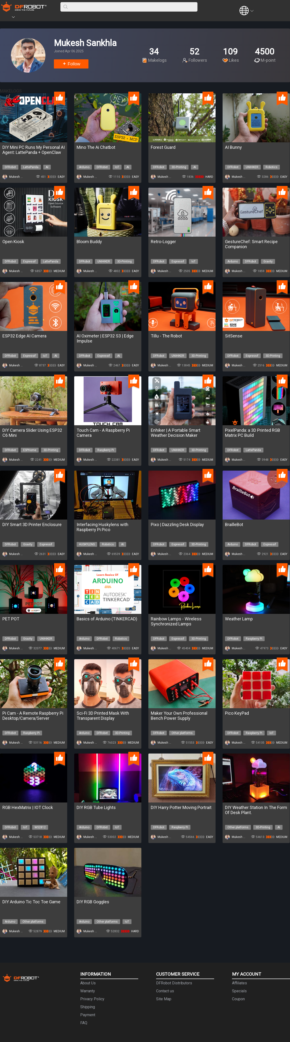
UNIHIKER (252, 167)
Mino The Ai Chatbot (96, 147)
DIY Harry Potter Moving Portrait (181, 807)
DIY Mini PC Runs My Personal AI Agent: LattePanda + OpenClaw (33, 150)
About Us (88, 983)
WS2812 (40, 827)
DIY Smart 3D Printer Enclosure (32, 524)
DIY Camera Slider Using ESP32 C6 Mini (32, 433)
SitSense (233, 335)
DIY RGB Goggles (93, 901)
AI (47, 167)
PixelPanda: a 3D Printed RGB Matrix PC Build (252, 433)
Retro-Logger (163, 241)
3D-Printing (179, 167)
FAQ (83, 1023)
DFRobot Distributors (174, 983)
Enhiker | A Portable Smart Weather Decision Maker (175, 433)
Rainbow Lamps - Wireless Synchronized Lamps (176, 621)
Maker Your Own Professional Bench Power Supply (179, 716)
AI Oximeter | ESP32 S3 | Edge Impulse (105, 338)
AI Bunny (233, 147)
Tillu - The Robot (166, 335)
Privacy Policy (92, 999)
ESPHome (29, 450)
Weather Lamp (239, 618)
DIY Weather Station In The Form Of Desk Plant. (256, 810)
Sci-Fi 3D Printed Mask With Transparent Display (103, 716)
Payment (87, 1015)
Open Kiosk (13, 241)
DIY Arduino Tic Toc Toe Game (31, 901)
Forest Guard (163, 147)
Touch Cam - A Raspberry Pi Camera (103, 433)
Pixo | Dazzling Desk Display (177, 524)
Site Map (163, 999)
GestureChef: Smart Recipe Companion (251, 244)
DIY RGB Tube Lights (96, 807)
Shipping (87, 1007)
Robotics (271, 167)
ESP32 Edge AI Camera (24, 335)
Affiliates (239, 983)
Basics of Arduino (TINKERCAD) (107, 618)
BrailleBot (234, 524)
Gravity (268, 261)
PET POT (10, 618)
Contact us (165, 991)
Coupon (238, 999)
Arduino (84, 167)
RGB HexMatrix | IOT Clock (27, 807)
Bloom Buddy (89, 241)
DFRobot (10, 167)
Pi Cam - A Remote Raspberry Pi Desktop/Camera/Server (32, 716)
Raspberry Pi (105, 450)
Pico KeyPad (237, 713)
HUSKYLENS (87, 544)
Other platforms (182, 733)
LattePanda (30, 167)
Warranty (87, 991)
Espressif (29, 261)
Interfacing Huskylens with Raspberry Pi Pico (102, 527)
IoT (117, 167)
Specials (239, 991)
